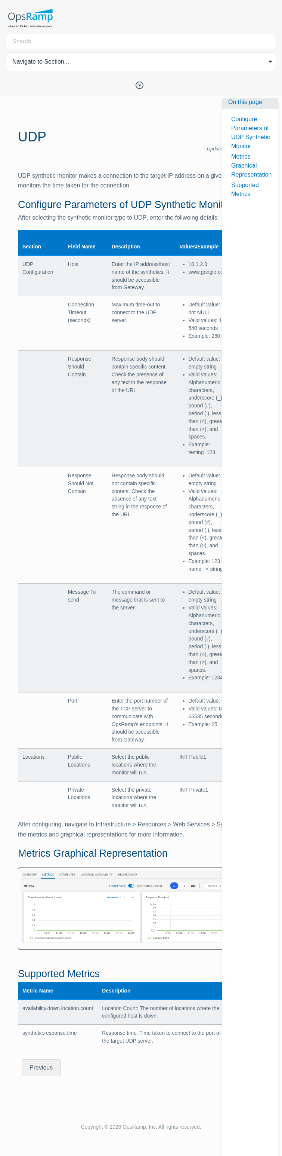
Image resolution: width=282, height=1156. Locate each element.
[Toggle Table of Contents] (141, 84)
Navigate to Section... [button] (40, 61)
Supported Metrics (245, 189)
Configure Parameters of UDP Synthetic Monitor (250, 132)
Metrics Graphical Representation (251, 165)
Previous (41, 1067)
